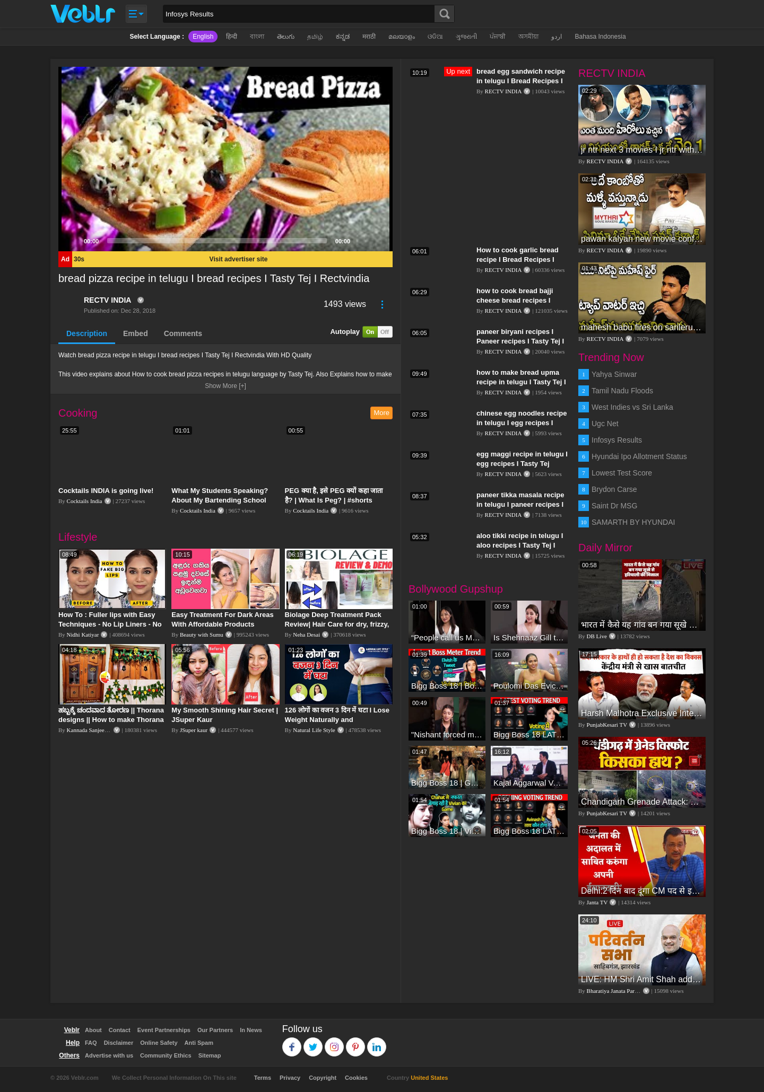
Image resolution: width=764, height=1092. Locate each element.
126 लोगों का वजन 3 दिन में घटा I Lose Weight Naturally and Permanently (337, 719)
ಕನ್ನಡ (343, 36)
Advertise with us (109, 1055)
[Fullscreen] (379, 240)
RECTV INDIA (107, 300)
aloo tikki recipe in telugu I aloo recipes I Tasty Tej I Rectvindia (519, 545)
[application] (225, 159)
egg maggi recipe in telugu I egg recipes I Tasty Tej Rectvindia (522, 463)
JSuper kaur (193, 730)
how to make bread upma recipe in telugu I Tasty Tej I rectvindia (521, 381)
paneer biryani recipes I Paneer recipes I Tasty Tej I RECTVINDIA (520, 341)
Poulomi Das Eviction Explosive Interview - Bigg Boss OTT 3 (529, 685)
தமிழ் (315, 36)
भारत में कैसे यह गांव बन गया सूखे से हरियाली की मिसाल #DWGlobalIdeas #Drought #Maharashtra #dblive (642, 624)
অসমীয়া (528, 36)
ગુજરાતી (466, 36)
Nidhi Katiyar (83, 634)
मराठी (369, 36)
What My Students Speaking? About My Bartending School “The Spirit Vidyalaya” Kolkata (221, 500)
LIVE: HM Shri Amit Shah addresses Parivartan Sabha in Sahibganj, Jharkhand (642, 979)
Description (86, 333)
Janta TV (597, 902)
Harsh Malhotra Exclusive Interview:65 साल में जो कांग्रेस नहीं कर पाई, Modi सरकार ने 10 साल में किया (642, 713)
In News (251, 1030)
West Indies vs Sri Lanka (632, 407)
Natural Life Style (314, 730)
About (93, 1030)
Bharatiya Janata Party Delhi (620, 991)
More (381, 413)
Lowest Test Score (622, 473)
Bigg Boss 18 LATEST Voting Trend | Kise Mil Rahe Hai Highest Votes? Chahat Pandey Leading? (529, 734)
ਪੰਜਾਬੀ (498, 36)
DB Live (597, 636)
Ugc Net (605, 423)
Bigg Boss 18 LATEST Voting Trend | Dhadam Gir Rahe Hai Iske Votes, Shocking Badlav (529, 830)
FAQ (91, 1043)
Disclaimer (119, 1043)
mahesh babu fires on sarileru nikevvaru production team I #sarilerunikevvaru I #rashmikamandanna (642, 327)
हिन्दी (231, 36)
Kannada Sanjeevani (91, 730)
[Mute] (362, 240)
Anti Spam (199, 1043)
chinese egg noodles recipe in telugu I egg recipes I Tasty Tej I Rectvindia (521, 422)
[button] (225, 159)
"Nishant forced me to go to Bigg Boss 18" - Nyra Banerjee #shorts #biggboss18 (447, 734)
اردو (556, 36)
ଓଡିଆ (435, 36)
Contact (120, 1030)
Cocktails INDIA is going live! (105, 491)
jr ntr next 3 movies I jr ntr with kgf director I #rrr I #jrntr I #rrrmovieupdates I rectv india (642, 149)
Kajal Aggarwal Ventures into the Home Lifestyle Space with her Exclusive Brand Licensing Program (529, 782)
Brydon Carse (614, 489)
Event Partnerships (163, 1030)
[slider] (217, 240)
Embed (135, 333)
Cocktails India (84, 501)
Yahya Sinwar (614, 374)
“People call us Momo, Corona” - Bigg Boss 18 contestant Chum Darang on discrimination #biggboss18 (447, 637)
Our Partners (215, 1030)
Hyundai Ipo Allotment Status (639, 456)
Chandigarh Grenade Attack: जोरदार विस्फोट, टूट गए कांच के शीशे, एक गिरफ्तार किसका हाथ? (642, 801)
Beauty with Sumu (201, 634)
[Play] (72, 240)
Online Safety (158, 1043)
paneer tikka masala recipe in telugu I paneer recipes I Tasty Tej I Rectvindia (520, 504)
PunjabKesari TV (607, 724)
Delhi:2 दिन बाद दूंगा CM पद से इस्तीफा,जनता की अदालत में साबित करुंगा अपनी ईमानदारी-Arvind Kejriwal (642, 890)
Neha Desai (306, 634)
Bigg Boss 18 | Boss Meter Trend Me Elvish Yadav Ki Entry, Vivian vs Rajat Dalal (447, 685)
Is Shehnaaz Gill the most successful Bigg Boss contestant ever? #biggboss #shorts (529, 637)
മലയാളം (401, 36)
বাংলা (257, 36)
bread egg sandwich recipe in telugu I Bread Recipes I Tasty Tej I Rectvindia (520, 80)
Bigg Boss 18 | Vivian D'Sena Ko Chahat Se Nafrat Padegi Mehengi (447, 830)
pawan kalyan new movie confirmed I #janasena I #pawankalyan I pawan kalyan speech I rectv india (642, 238)
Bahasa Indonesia (600, 36)
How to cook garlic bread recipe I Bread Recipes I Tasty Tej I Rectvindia (517, 259)
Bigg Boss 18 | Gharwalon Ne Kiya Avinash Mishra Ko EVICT (447, 782)
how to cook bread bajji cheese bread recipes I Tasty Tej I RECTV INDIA (515, 300)
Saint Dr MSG (614, 505)
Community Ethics (166, 1055)
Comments (183, 333)
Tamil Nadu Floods (622, 390)
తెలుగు (285, 36)
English (203, 36)
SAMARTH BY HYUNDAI (633, 522)
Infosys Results (617, 440)
